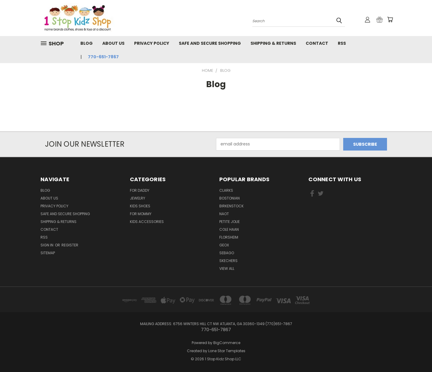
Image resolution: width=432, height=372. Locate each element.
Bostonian (229, 198)
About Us (113, 43)
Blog (86, 43)
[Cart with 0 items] (390, 20)
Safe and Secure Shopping (210, 43)
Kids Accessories (147, 221)
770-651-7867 (103, 57)
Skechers (228, 260)
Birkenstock (231, 206)
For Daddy (139, 190)
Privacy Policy (151, 43)
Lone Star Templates (226, 350)
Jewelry (137, 198)
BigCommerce (226, 342)
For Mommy (141, 213)
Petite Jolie (229, 221)
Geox (224, 245)
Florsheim (228, 237)
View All (226, 268)
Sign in (47, 245)
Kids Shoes (140, 206)
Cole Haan (229, 229)
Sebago (226, 252)
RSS (342, 43)
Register (70, 245)
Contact (317, 43)
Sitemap (47, 252)
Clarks (226, 190)
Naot (224, 213)
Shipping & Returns (273, 43)
